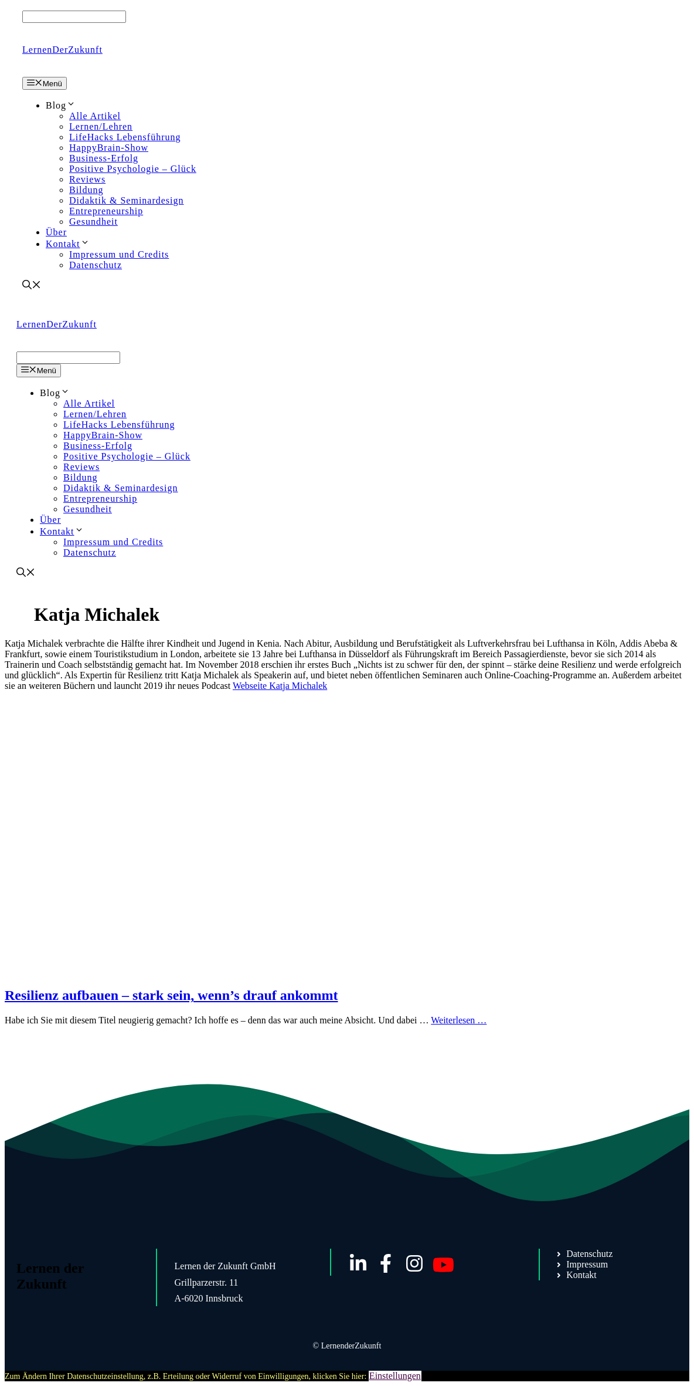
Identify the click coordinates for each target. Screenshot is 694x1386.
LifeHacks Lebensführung (125, 137)
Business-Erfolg (103, 158)
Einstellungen (395, 1376)
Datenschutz (95, 265)
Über (56, 232)
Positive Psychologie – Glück (132, 169)
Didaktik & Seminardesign (126, 200)
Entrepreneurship (106, 211)
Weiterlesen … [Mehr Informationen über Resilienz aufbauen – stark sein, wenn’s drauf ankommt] (459, 1020)
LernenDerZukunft (62, 50)
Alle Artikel (95, 116)
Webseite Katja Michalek (280, 686)
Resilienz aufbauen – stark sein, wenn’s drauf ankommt (171, 995)
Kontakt (68, 244)
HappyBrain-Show (108, 148)
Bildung (86, 190)
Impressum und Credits (119, 254)
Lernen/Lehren (100, 126)
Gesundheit (93, 222)
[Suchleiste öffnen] (31, 286)
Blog (61, 105)
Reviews (87, 179)
